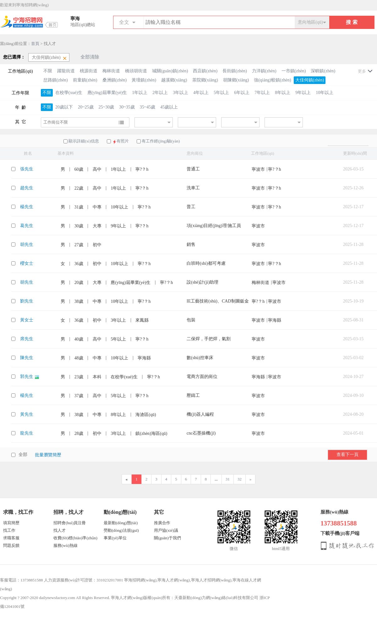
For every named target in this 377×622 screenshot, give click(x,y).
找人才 (59, 530)
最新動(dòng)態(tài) (121, 522)
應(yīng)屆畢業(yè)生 (107, 92)
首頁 (35, 43)
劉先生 (26, 301)
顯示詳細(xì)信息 (83, 141)
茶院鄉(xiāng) (205, 80)
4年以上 (201, 92)
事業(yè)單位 (115, 538)
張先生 (26, 169)
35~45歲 (148, 107)
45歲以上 (169, 107)
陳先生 (26, 357)
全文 (124, 22)
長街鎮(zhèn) (234, 71)
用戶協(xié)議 (166, 530)
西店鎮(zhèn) (205, 71)
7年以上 (262, 92)
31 (228, 479)
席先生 (26, 338)
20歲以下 (64, 107)
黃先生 (26, 414)
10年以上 (324, 92)
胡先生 (26, 244)
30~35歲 (127, 107)
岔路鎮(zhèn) (55, 80)
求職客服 (11, 538)
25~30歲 (106, 107)
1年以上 (139, 92)
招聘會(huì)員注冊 (69, 522)
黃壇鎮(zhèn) (144, 80)
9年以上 (303, 92)
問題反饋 (11, 545)
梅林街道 (111, 71)
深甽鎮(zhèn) (323, 71)
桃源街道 (88, 71)
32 (240, 479)
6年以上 (241, 92)
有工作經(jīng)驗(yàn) (161, 141)
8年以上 (282, 92)
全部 (23, 454)
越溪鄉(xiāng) (174, 80)
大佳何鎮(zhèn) (309, 80)
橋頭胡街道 (136, 71)
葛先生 (26, 225)
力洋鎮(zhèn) (264, 71)
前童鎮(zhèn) (85, 80)
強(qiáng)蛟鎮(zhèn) (272, 80)
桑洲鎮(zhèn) (114, 80)
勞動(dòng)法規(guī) (121, 530)
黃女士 (26, 320)
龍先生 (26, 433)
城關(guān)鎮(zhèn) (170, 71)
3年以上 (180, 92)
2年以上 (160, 92)
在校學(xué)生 (68, 92)
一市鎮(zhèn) (293, 71)
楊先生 (26, 206)
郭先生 (27, 376)
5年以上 (221, 92)
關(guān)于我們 (167, 538)
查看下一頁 (347, 454)
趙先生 (26, 188)
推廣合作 (162, 522)
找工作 (9, 530)
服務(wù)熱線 (65, 545)
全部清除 (89, 56)
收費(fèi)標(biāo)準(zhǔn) (75, 538)
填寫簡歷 (11, 522)
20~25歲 (86, 107)
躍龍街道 (66, 71)
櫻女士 (26, 263)
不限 (47, 71)
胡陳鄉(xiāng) (236, 80)
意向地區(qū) (310, 22)
